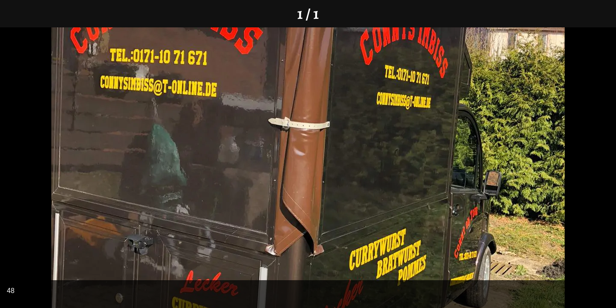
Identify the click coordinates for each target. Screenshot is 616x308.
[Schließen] (17, 14)
